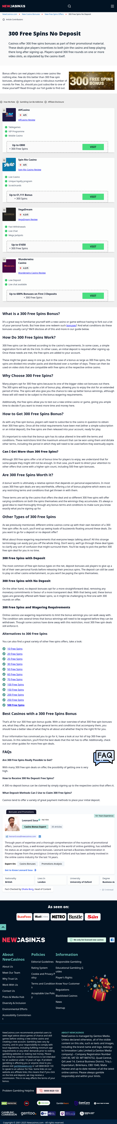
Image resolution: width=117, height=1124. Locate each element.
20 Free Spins (15, 654)
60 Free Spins (15, 674)
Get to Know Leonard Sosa (20, 870)
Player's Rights (64, 977)
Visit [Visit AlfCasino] (93, 147)
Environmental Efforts (14, 1009)
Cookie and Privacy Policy (43, 975)
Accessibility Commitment (16, 1016)
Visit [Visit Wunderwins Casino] (93, 295)
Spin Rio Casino (27, 159)
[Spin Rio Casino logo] (9, 164)
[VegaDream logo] (9, 214)
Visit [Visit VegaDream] (93, 246)
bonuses (71, 325)
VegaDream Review (27, 219)
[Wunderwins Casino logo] (9, 266)
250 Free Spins (15, 700)
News (59, 1001)
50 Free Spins (15, 669)
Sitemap (60, 1008)
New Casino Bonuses (31, 14)
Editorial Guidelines (42, 961)
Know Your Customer (68, 983)
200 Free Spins (15, 694)
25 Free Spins (15, 659)
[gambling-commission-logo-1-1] (9, 1113)
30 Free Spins (15, 664)
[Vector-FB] (112, 939)
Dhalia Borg (27, 889)
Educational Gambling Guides (69, 969)
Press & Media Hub (13, 997)
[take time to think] (101, 1103)
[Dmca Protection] (9, 1103)
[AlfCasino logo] (9, 114)
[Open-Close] (113, 6)
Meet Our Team (11, 972)
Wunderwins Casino (26, 261)
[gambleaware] (62, 1103)
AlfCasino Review (26, 119)
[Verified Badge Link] (43, 1103)
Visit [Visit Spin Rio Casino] (93, 196)
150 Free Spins (15, 689)
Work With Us (10, 984)
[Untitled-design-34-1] (82, 1103)
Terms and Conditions (43, 985)
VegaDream (25, 209)
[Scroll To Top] (3, 927)
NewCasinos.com (9, 14)
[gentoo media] (28, 1113)
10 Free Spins (15, 648)
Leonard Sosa (30, 820)
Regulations (62, 989)
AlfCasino (24, 110)
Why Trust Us (10, 978)
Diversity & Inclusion (14, 1003)
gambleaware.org (23, 1065)
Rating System (39, 967)
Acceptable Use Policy (43, 995)
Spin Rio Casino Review (29, 169)
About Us (7, 966)
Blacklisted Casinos (66, 995)
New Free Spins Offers (54, 14)
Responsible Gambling (68, 961)
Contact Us (8, 991)
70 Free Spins (15, 679)
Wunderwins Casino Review (32, 272)
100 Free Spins (15, 684)
